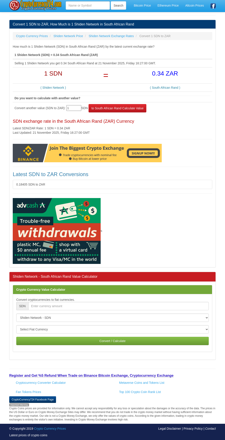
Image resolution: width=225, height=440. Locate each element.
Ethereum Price (168, 5)
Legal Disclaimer (169, 428)
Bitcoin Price (142, 5)
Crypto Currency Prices (50, 428)
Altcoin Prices (194, 5)
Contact (210, 428)
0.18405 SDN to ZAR (30, 184)
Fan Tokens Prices (28, 392)
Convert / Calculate (112, 341)
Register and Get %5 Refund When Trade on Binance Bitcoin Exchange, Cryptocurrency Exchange (91, 375)
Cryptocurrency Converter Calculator (41, 382)
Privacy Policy (193, 428)
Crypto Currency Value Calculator (40, 289)
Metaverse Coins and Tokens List (141, 382)
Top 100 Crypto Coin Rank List (140, 392)
